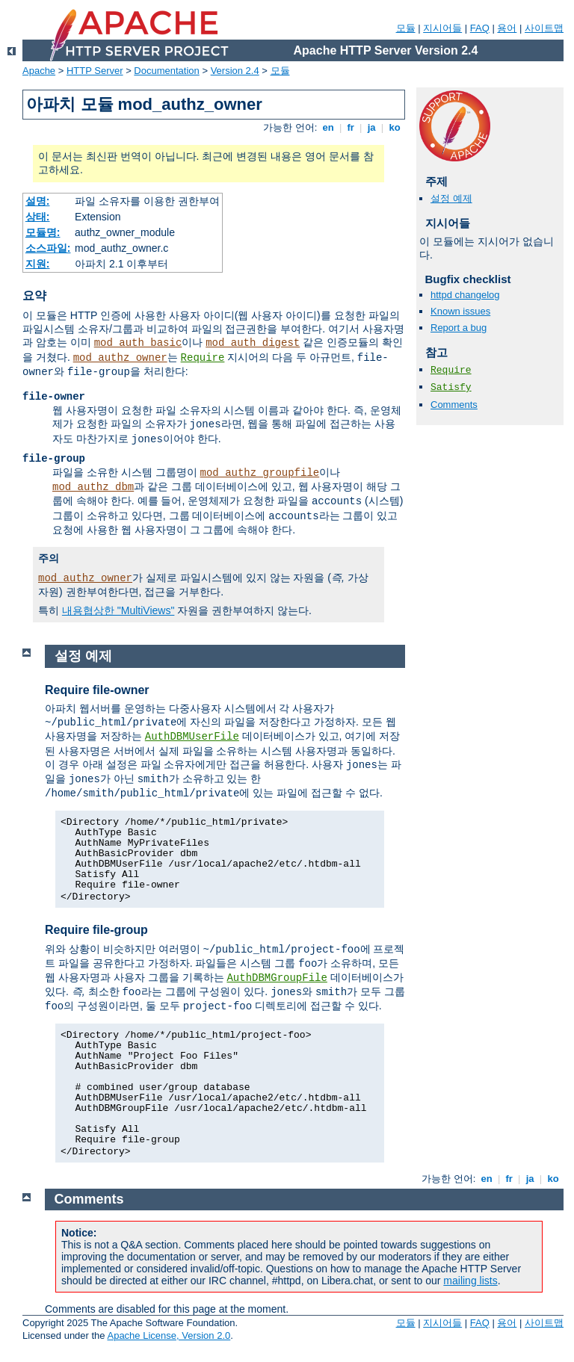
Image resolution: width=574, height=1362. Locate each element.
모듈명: (43, 232)
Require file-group (96, 929)
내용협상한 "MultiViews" (118, 610)
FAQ (480, 28)
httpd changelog (465, 294)
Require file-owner (97, 690)
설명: (37, 201)
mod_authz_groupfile (260, 473)
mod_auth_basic (138, 343)
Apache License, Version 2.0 (168, 1335)
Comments (454, 404)
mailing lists (470, 1281)
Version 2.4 (235, 70)
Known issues (460, 311)
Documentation (166, 70)
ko (394, 127)
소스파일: (48, 248)
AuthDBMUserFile (192, 737)
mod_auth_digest (253, 343)
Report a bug (458, 327)
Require (203, 358)
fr (351, 127)
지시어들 (442, 28)
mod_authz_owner (120, 358)
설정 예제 (451, 198)
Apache (38, 70)
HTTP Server (95, 70)
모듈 (406, 28)
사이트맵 (544, 28)
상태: (37, 217)
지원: (37, 264)
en (328, 127)
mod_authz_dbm (93, 487)
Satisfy (451, 387)
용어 (506, 28)
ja (371, 127)
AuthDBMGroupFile (276, 978)
